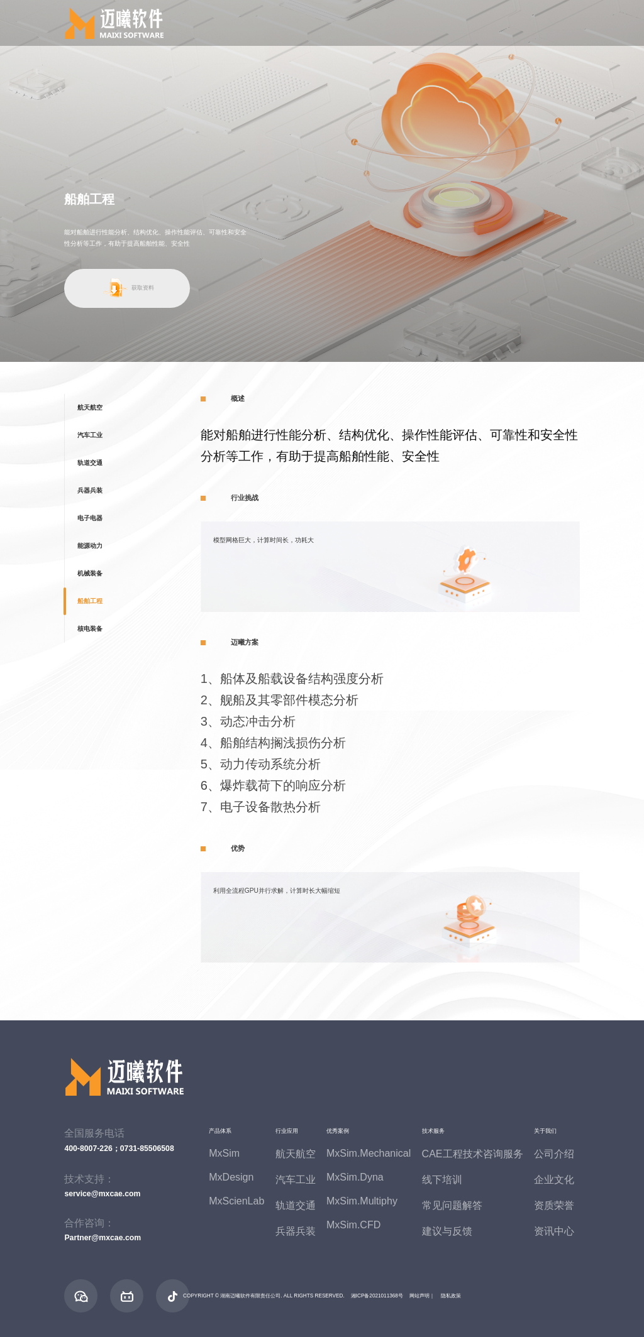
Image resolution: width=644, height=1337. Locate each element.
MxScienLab (236, 1201)
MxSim (224, 1153)
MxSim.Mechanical (368, 1153)
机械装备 (90, 573)
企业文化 (554, 1179)
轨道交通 (90, 462)
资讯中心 (554, 1231)
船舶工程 (90, 601)
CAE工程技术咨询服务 (472, 1154)
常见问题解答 (452, 1205)
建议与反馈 (447, 1231)
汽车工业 (90, 435)
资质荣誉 (554, 1205)
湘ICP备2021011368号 (377, 1296)
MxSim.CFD (353, 1225)
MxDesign (231, 1177)
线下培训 (442, 1179)
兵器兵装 (90, 490)
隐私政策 (451, 1296)
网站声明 (419, 1296)
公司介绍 (554, 1154)
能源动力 (90, 545)
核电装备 (90, 628)
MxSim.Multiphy (361, 1201)
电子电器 (90, 518)
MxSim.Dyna (355, 1177)
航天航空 (90, 407)
